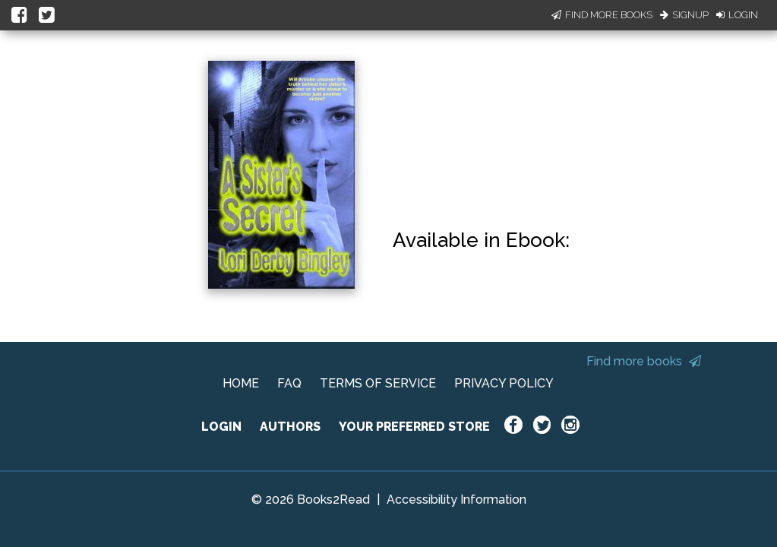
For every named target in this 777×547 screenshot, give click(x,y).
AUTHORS (290, 426)
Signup (684, 15)
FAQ (289, 383)
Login (737, 15)
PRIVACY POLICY (504, 383)
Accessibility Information (456, 499)
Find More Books (601, 15)
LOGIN (221, 426)
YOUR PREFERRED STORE (414, 426)
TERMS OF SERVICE (378, 383)
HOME (241, 383)
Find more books (643, 361)
